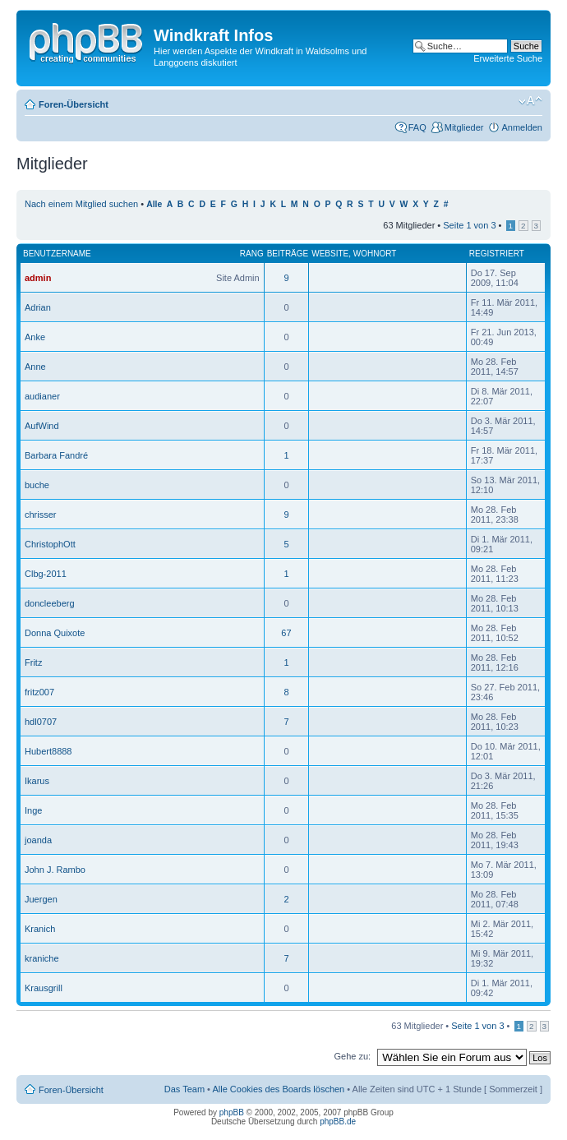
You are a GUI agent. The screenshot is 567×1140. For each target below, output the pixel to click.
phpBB (231, 1112)
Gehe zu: (352, 1056)
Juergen (41, 899)
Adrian (38, 307)
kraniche (42, 958)
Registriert (496, 253)
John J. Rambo (55, 870)
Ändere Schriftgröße (530, 101)
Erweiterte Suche (507, 58)
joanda (38, 840)
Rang (252, 253)
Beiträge (288, 253)
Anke (35, 337)
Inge (33, 810)
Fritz (33, 662)
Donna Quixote (55, 633)
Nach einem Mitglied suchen (81, 204)
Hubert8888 (48, 751)
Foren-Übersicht (73, 104)
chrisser (41, 514)
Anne (35, 367)
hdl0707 (41, 722)
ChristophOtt (50, 544)
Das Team (184, 1089)
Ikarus (37, 781)
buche (37, 485)
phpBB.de (338, 1121)
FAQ (417, 127)
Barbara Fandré (56, 455)
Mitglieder (464, 127)
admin (38, 278)
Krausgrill (43, 988)
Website (329, 253)
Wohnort (375, 253)
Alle (154, 204)
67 (286, 633)
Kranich (40, 929)
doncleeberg (50, 603)
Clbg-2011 (46, 574)
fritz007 (39, 692)
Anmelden (521, 127)
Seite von (469, 225)
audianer (42, 396)
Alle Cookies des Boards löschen (278, 1089)
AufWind (42, 426)
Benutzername (57, 253)
